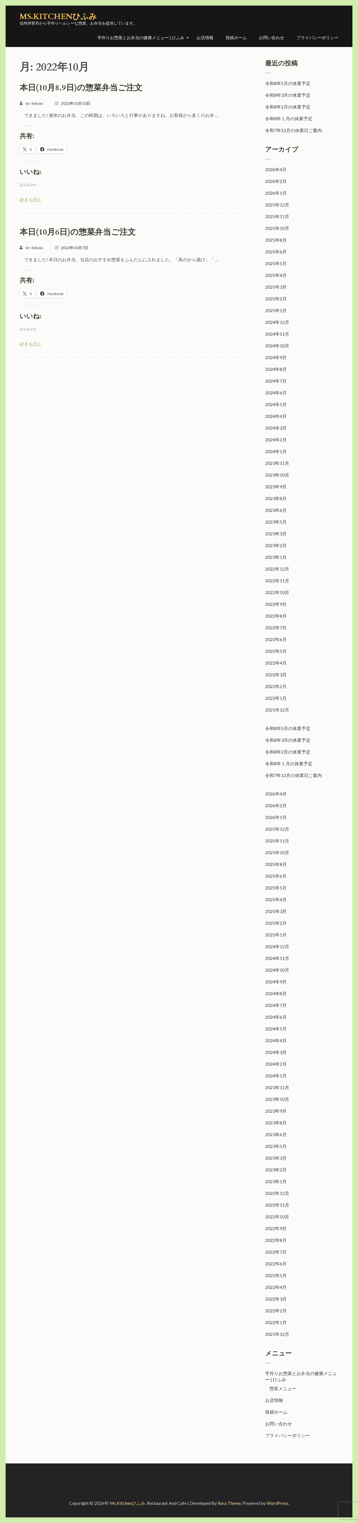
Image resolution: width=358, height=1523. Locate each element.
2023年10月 (277, 474)
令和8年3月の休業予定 (287, 95)
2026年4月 (276, 169)
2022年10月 (277, 592)
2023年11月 (277, 463)
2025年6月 (276, 251)
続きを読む (31, 199)
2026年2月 (276, 181)
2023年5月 (276, 521)
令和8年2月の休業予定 (287, 106)
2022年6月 (276, 639)
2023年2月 (276, 545)
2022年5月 (276, 651)
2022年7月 (276, 627)
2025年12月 (277, 204)
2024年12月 (277, 322)
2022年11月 (277, 580)
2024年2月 (276, 439)
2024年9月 (276, 357)
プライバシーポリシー (317, 37)
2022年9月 (276, 604)
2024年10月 (277, 345)
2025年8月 (276, 240)
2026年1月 (276, 193)
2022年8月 (276, 615)
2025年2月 (276, 298)
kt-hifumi (34, 103)
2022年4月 (276, 662)
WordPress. (278, 1503)
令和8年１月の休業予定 (288, 118)
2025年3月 (276, 286)
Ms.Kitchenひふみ (58, 16)
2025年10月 (277, 228)
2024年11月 (277, 333)
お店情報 (205, 37)
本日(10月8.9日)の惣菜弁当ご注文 (81, 87)
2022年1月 (276, 698)
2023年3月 (276, 533)
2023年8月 (276, 498)
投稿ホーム (236, 37)
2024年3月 (276, 427)
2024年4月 (276, 416)
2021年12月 (277, 709)
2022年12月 (277, 568)
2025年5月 (276, 263)
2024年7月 (276, 380)
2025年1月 (276, 310)
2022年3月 (276, 674)
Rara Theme (229, 1503)
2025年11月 (277, 216)
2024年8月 (276, 369)
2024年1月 (276, 451)
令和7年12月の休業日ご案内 (293, 130)
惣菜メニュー (282, 1388)
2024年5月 (276, 404)
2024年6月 (276, 392)
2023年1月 (276, 557)
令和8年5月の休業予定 (287, 83)
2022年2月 (276, 686)
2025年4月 (276, 275)
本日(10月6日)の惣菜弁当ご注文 (78, 232)
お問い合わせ (271, 37)
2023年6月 (276, 510)
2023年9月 (276, 486)
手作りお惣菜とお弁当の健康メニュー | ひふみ (140, 37)
